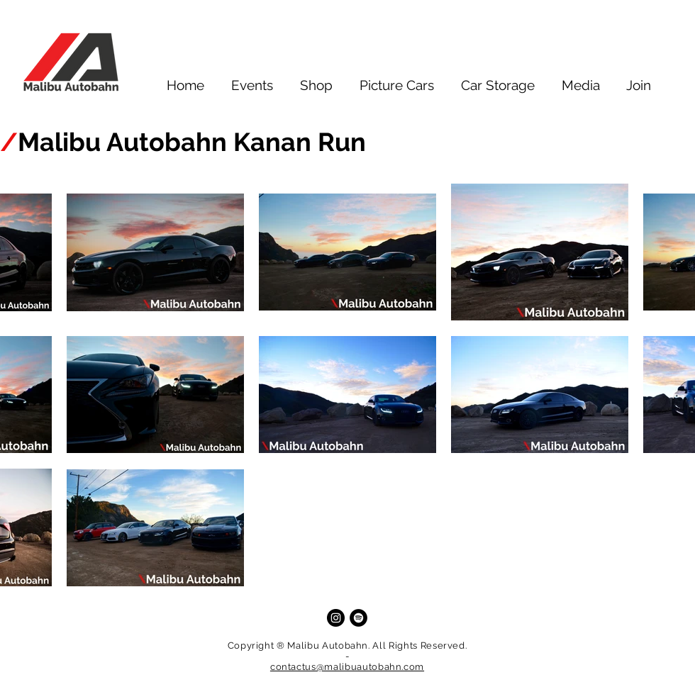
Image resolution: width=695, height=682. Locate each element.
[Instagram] (336, 618)
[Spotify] (358, 618)
